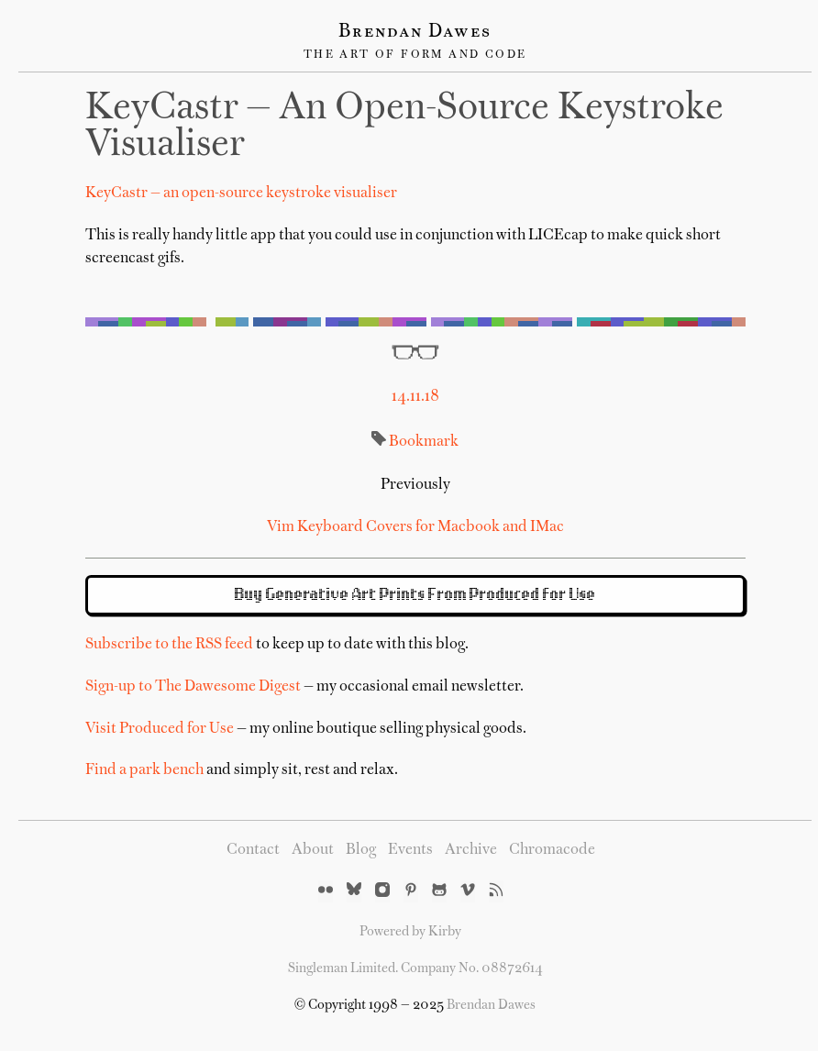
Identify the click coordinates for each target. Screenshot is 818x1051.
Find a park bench (144, 770)
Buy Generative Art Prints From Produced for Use (415, 595)
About (313, 850)
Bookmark (424, 442)
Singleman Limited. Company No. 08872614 (415, 968)
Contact (253, 850)
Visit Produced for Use (159, 729)
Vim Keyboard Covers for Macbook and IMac (415, 527)
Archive (471, 850)
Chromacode (552, 850)
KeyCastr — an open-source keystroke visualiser (241, 193)
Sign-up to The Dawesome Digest (193, 687)
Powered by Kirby (410, 931)
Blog (361, 850)
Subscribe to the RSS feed (169, 644)
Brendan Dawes (415, 32)
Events (410, 850)
